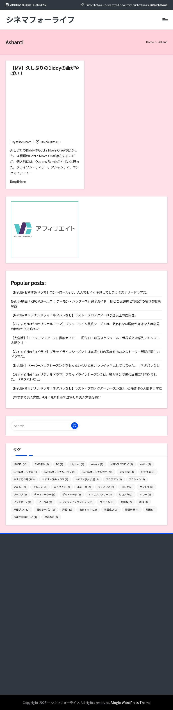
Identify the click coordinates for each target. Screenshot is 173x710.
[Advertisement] (45, 109)
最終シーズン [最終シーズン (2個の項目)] (46, 509)
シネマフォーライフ (40, 19)
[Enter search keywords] (45, 425)
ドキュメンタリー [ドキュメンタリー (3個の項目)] (100, 494)
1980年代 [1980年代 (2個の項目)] (20, 464)
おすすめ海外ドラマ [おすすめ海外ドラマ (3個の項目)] (55, 479)
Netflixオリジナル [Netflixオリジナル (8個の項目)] (25, 472)
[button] (74, 425)
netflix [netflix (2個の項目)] (145, 464)
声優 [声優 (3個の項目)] (143, 502)
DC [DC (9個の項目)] (59, 464)
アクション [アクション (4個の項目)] (137, 479)
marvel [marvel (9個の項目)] (97, 464)
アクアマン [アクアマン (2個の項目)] (114, 479)
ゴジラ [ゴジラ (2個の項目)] (126, 486)
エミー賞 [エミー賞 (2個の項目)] (84, 486)
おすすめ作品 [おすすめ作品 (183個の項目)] (24, 479)
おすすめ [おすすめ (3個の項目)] (148, 472)
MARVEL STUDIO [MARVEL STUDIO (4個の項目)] (122, 464)
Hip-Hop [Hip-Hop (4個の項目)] (77, 464)
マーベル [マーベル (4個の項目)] (45, 502)
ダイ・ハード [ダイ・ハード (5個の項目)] (71, 494)
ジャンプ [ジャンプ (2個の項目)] (20, 494)
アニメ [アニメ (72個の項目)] (20, 486)
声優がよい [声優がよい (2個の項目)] (21, 509)
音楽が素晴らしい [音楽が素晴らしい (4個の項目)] (25, 517)
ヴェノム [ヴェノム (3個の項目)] (107, 502)
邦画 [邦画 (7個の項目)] (150, 509)
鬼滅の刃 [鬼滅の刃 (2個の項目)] (51, 517)
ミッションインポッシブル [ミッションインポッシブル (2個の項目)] (76, 502)
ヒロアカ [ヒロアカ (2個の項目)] (125, 494)
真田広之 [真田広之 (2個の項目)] (111, 509)
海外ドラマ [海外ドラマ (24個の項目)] (88, 509)
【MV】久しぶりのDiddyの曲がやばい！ (44, 70)
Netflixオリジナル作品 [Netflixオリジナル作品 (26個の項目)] (97, 472)
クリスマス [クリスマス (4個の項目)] (106, 486)
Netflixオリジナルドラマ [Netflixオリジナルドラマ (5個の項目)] (59, 472)
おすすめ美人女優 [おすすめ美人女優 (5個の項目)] (87, 479)
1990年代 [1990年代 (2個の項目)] (42, 464)
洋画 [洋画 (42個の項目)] (67, 509)
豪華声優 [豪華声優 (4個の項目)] (132, 509)
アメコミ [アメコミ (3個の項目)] (40, 486)
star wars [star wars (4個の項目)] (127, 472)
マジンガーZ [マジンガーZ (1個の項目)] (22, 502)
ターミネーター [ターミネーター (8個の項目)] (44, 494)
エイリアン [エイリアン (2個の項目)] (62, 486)
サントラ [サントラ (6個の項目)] (146, 486)
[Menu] (164, 19)
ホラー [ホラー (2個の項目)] (145, 494)
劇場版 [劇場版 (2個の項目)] (126, 502)
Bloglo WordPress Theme (130, 702)
